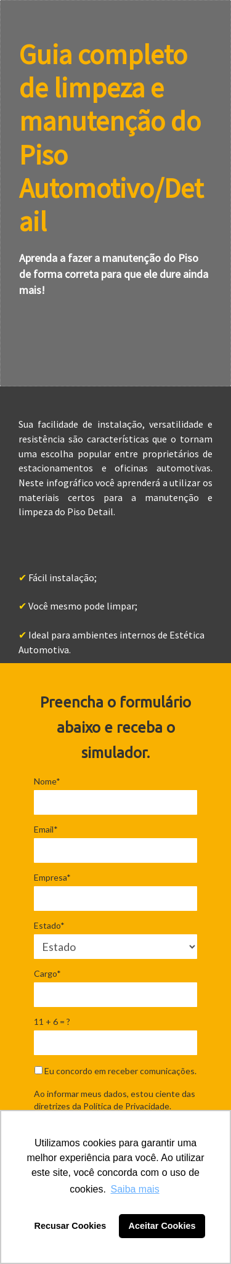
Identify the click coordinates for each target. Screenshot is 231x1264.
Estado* (49, 925)
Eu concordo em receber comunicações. (115, 1071)
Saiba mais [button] (135, 1189)
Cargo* (47, 973)
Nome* (47, 781)
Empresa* (52, 877)
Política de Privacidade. (127, 1106)
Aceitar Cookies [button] (162, 1226)
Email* (46, 829)
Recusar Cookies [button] (70, 1226)
